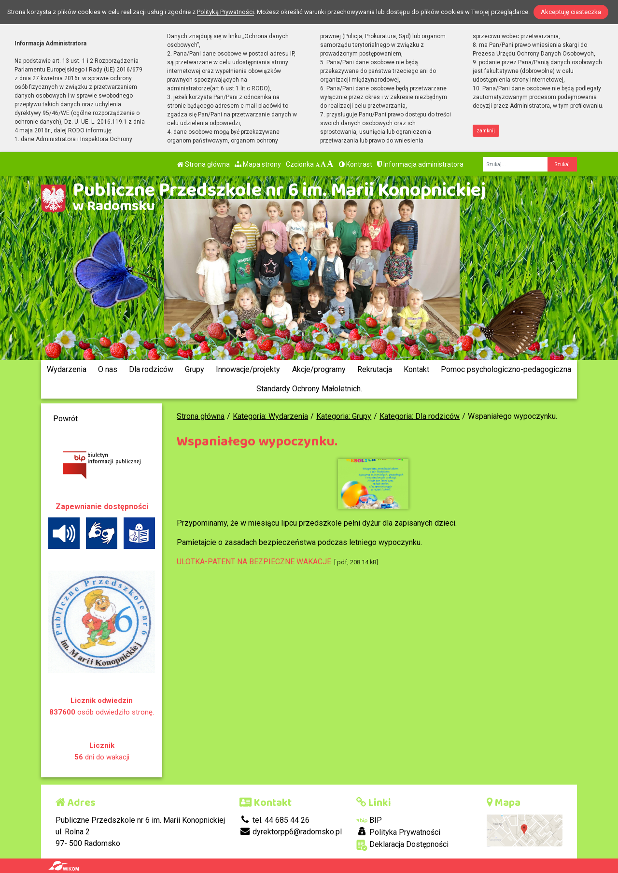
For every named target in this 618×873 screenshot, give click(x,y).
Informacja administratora (420, 164)
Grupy (194, 369)
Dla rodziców (151, 369)
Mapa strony (258, 164)
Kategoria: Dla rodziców (419, 416)
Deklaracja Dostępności (402, 845)
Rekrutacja (374, 369)
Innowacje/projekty (248, 369)
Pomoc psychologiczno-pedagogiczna (506, 369)
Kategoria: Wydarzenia (270, 416)
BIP (369, 820)
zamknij (486, 130)
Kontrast (355, 164)
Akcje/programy (319, 369)
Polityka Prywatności (398, 832)
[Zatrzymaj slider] (311, 344)
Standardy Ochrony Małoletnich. (309, 388)
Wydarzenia (66, 369)
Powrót (65, 418)
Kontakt (416, 369)
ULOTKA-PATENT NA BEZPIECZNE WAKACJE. (255, 561)
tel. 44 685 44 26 (274, 820)
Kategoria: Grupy (343, 416)
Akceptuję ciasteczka (571, 11)
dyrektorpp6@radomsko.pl (290, 831)
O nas (107, 369)
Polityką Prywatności (225, 11)
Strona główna (203, 164)
